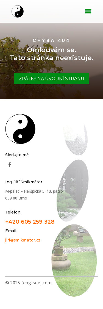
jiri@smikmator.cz (22, 240)
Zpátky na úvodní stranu (51, 78)
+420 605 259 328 (29, 221)
